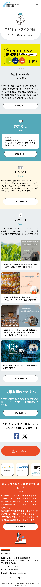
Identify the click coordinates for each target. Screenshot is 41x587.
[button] (19, 68)
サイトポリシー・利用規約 (11, 577)
